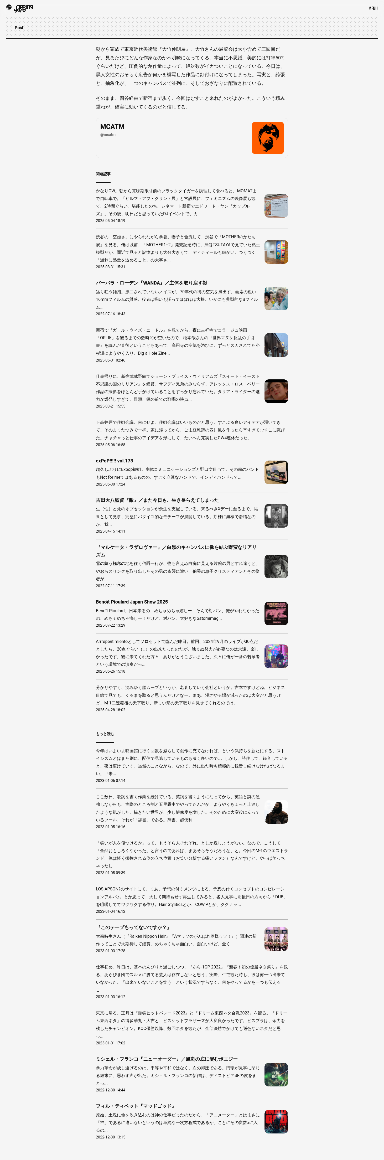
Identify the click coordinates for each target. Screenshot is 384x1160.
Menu (373, 8)
